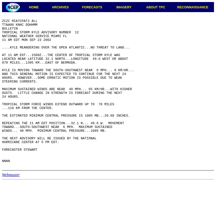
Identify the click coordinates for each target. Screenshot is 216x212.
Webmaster (11, 205)
